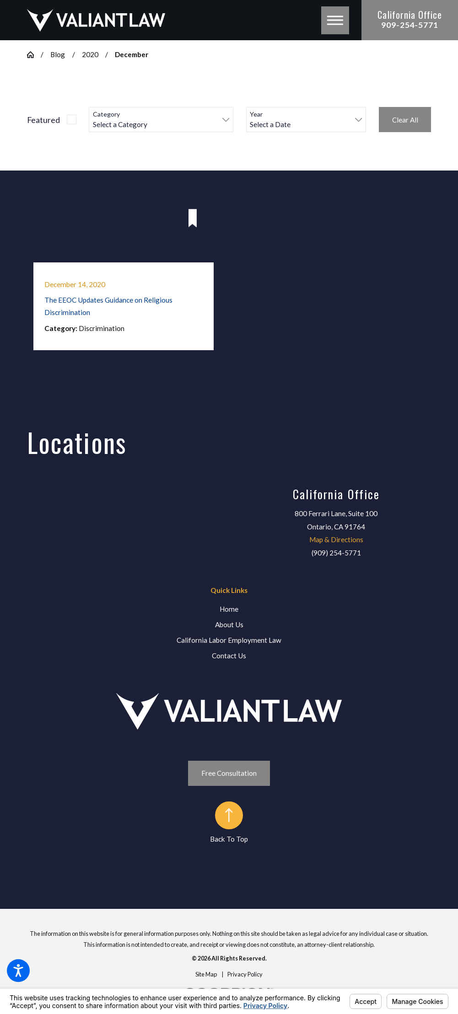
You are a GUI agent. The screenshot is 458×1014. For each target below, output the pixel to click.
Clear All (405, 120)
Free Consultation (229, 773)
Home (229, 609)
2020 (90, 54)
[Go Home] (34, 54)
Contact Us (229, 655)
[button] (18, 970)
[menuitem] (229, 609)
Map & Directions (336, 539)
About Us (229, 624)
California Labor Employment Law (229, 640)
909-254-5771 (409, 25)
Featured (43, 120)
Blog (57, 54)
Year (256, 114)
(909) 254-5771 (336, 553)
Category (106, 114)
